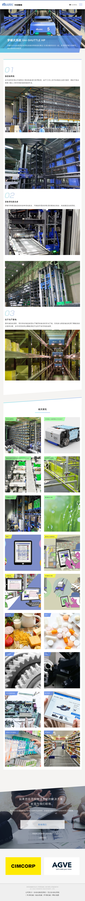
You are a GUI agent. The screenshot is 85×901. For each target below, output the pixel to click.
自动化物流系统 (40, 892)
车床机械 (30, 895)
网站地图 (55, 895)
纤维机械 (47, 895)
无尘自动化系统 (54, 892)
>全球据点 (42, 837)
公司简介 (29, 892)
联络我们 (42, 824)
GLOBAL (73, 5)
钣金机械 (38, 895)
